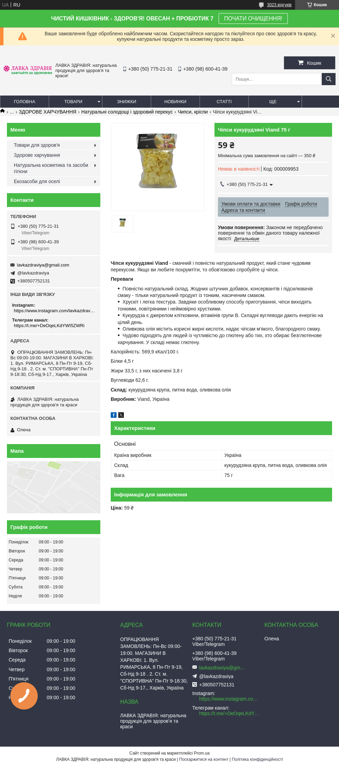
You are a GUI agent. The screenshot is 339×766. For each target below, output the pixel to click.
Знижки (126, 101)
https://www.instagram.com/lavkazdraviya (54, 310)
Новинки (175, 101)
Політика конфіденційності (257, 759)
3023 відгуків (279, 4)
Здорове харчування (37, 155)
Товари (73, 101)
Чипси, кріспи (193, 112)
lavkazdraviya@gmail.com (43, 265)
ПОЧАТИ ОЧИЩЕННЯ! (253, 18)
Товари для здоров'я (37, 145)
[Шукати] (329, 79)
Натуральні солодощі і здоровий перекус (127, 112)
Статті (224, 101)
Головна (24, 101)
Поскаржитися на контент (203, 759)
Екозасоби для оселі (37, 181)
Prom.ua (202, 753)
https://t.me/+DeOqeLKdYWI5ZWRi (49, 325)
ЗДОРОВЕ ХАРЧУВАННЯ (47, 112)
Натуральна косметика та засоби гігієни (51, 168)
